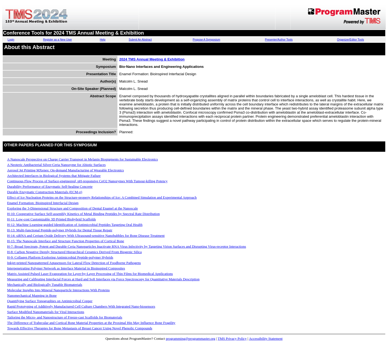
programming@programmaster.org (190, 338)
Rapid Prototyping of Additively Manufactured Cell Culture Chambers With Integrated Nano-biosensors (81, 306)
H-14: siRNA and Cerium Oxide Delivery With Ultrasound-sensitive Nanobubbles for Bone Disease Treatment (86, 235)
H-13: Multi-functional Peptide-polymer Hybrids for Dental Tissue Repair (59, 230)
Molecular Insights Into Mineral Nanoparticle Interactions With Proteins (58, 290)
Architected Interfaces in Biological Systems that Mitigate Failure (54, 176)
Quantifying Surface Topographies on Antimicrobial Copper (50, 301)
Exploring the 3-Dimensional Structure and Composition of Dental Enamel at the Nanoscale (72, 208)
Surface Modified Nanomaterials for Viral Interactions (45, 312)
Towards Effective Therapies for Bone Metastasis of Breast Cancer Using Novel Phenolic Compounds (79, 328)
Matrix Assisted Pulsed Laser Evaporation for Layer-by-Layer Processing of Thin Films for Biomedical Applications (90, 274)
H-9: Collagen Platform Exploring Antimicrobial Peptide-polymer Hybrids (60, 257)
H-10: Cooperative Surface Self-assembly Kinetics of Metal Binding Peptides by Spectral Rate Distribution (83, 214)
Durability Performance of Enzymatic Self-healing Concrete (50, 186)
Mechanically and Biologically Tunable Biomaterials (44, 285)
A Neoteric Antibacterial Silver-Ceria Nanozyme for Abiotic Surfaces (56, 165)
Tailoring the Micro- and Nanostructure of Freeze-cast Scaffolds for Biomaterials (64, 317)
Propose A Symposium (206, 39)
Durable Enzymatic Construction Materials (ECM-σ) (44, 192)
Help (103, 39)
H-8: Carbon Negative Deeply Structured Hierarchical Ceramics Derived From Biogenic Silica (74, 252)
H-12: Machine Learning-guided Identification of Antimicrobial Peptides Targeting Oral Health (75, 225)
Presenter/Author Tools (279, 39)
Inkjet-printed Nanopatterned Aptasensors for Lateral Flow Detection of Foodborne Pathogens (74, 263)
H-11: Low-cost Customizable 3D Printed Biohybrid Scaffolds (51, 219)
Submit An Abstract (140, 39)
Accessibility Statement (266, 338)
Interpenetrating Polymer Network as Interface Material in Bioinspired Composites (66, 268)
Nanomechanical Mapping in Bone (32, 295)
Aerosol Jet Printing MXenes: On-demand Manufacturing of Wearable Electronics (65, 170)
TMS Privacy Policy (232, 338)
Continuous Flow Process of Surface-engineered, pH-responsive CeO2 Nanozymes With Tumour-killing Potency (87, 181)
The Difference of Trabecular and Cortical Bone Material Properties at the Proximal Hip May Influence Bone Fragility (91, 323)
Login (11, 39)
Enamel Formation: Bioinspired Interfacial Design (42, 203)
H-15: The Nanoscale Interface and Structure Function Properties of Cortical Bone (65, 241)
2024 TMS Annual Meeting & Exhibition (152, 59)
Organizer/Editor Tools (350, 39)
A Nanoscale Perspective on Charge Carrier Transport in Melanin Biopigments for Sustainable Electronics (82, 159)
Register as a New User (57, 39)
